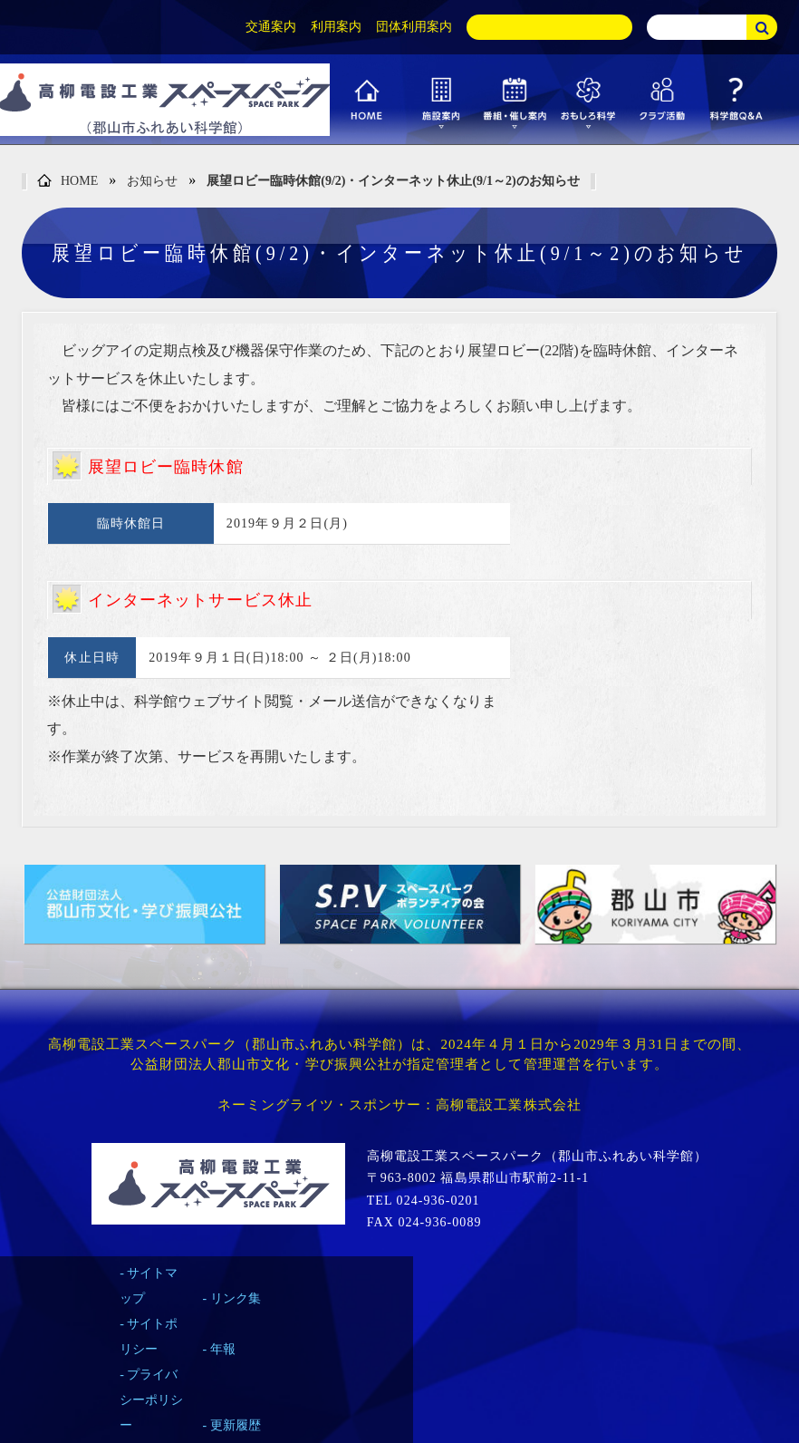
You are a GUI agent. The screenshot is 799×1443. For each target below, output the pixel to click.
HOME (67, 181)
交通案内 (270, 27)
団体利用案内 (414, 27)
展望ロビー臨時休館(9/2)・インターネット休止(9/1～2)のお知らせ (393, 181)
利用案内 (336, 27)
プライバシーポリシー (151, 1400)
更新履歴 (235, 1425)
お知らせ (152, 181)
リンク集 (235, 1298)
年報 (223, 1349)
